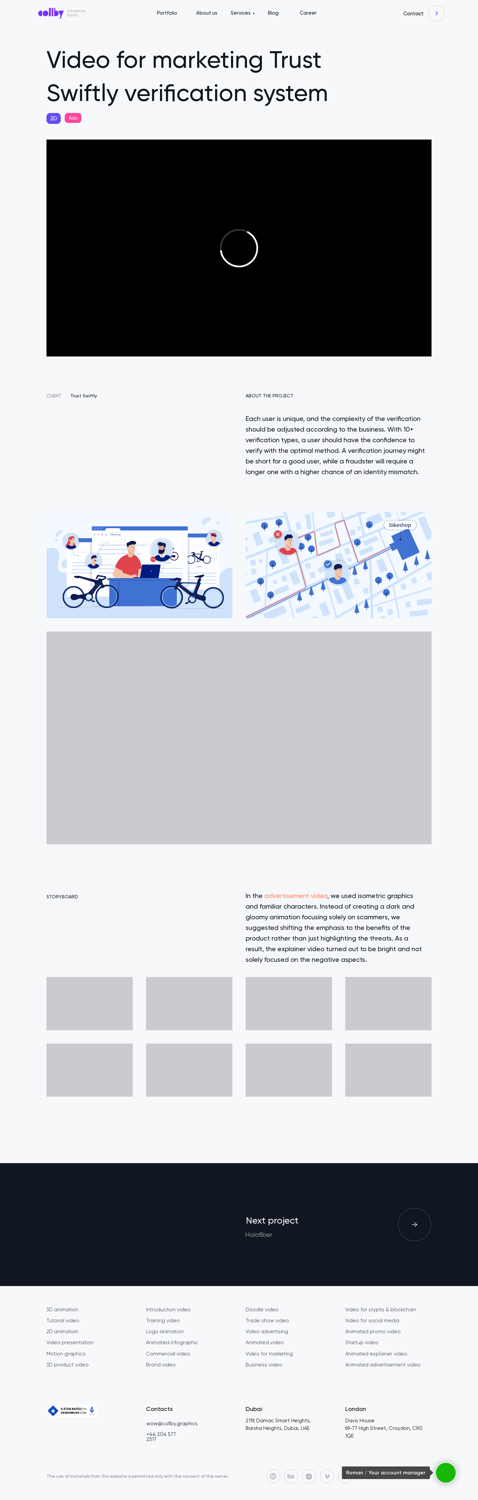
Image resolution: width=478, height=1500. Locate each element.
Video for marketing (269, 1354)
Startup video (361, 1343)
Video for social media (372, 1321)
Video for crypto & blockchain (380, 1310)
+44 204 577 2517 (161, 1436)
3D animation (62, 1310)
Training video (163, 1321)
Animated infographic (172, 1343)
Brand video (161, 1365)
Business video (264, 1365)
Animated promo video (373, 1332)
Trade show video (267, 1321)
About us (206, 13)
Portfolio (167, 13)
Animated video (265, 1343)
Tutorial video (62, 1321)
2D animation (62, 1332)
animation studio (76, 13)
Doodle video (262, 1310)
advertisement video (295, 896)
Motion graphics (66, 1354)
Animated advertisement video (383, 1365)
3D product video (67, 1365)
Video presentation (70, 1343)
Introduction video (168, 1310)
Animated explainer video (376, 1354)
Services (241, 13)
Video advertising (267, 1332)
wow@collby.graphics (172, 1424)
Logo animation (165, 1332)
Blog (273, 13)
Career (308, 13)
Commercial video (168, 1354)
